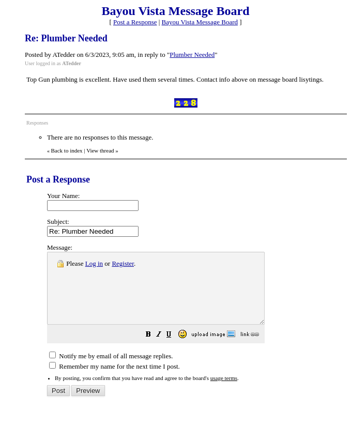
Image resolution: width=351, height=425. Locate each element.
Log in (94, 263)
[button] (174, 350)
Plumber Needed (192, 54)
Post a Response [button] (135, 22)
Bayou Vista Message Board (200, 22)
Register (123, 263)
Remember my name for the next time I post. (114, 380)
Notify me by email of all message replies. (111, 370)
